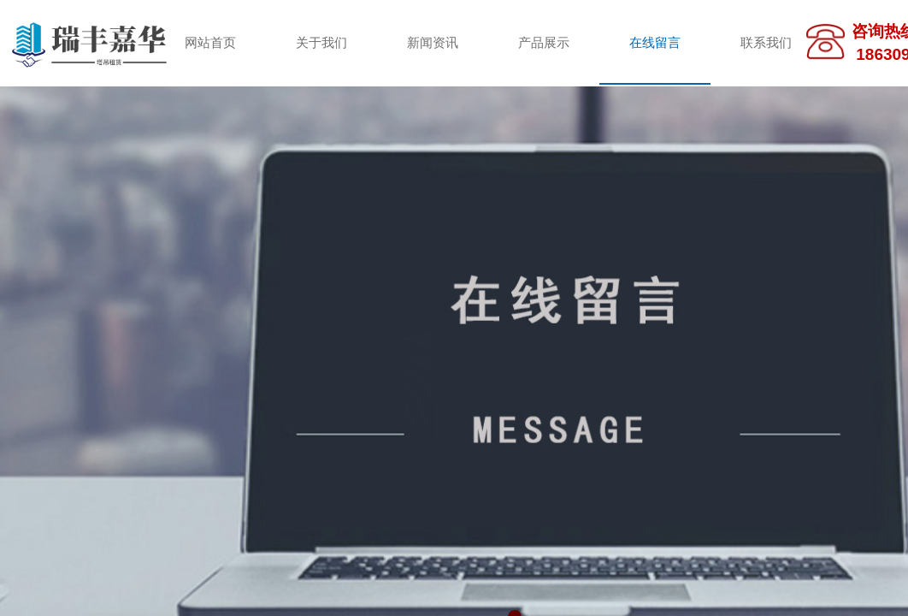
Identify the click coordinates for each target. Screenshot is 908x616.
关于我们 (321, 43)
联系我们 (766, 43)
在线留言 (655, 43)
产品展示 (543, 43)
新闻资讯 (432, 43)
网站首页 (210, 43)
